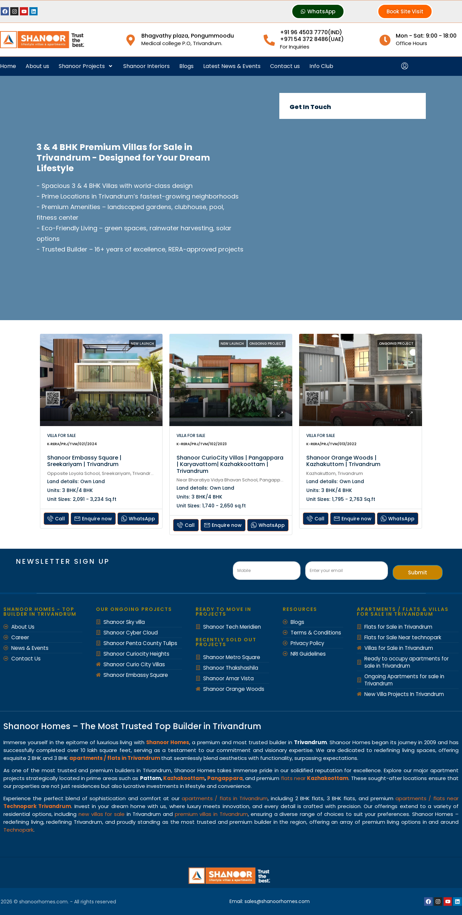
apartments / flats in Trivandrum (225, 798)
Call (56, 518)
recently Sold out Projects (226, 642)
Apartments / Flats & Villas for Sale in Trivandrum (403, 611)
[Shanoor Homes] (352, 210)
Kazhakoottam (184, 778)
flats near (315, 778)
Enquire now (93, 518)
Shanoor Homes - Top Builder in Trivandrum (39, 611)
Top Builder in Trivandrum (208, 726)
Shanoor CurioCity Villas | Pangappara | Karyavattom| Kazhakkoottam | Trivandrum (230, 464)
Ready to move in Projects (223, 611)
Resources (300, 609)
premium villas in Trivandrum (211, 814)
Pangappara (225, 778)
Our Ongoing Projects (134, 609)
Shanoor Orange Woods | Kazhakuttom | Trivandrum (343, 461)
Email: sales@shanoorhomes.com (270, 901)
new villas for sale (102, 814)
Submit (417, 572)
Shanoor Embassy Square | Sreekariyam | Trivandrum (84, 461)
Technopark (18, 829)
